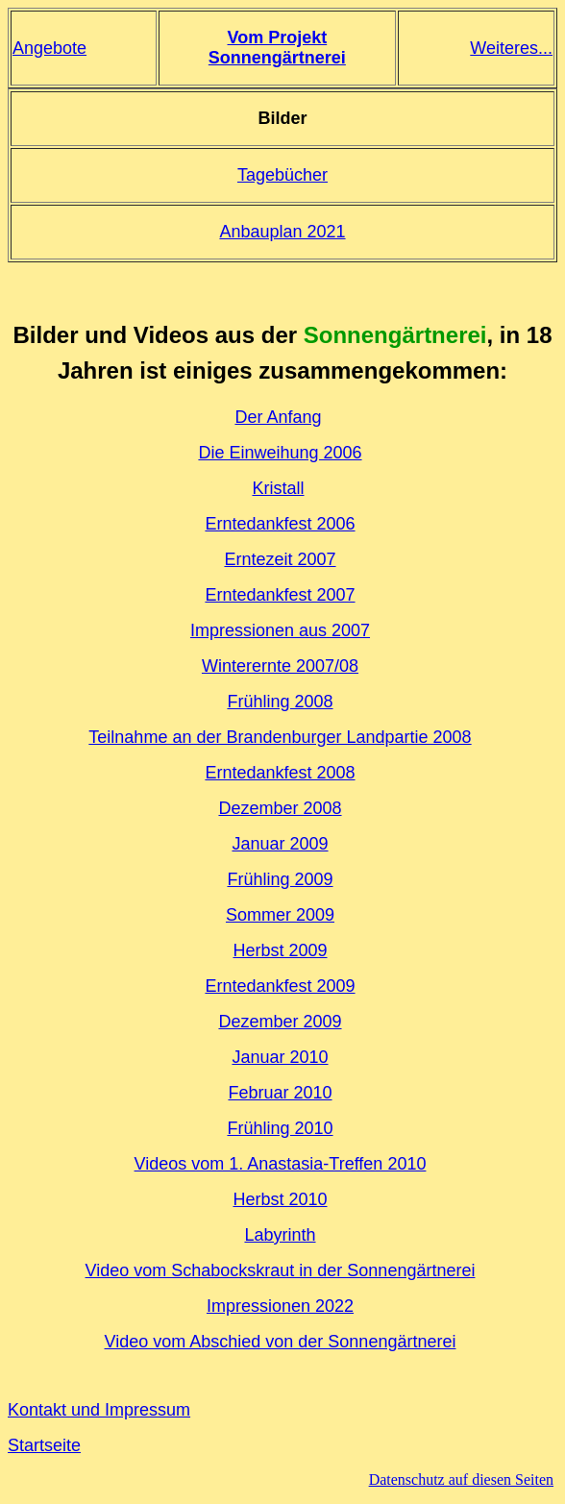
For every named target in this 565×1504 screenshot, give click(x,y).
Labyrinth (279, 1235)
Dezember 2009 (279, 1021)
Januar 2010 (280, 1057)
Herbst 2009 (280, 950)
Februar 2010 (280, 1092)
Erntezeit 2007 (279, 559)
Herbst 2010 (280, 1199)
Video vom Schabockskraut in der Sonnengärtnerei (281, 1270)
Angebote (49, 48)
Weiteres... (511, 48)
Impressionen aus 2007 (280, 630)
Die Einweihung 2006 (279, 452)
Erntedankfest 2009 (280, 986)
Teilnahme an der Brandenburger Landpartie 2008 (279, 737)
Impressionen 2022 (280, 1306)
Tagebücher (282, 175)
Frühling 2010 (279, 1128)
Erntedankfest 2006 (280, 523)
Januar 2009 (280, 843)
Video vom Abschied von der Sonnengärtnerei (280, 1341)
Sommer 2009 (280, 915)
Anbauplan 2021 (282, 231)
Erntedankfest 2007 (280, 594)
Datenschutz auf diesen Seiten (461, 1479)
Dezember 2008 (279, 808)
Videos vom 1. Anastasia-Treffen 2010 (281, 1163)
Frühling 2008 (279, 701)
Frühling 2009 (279, 879)
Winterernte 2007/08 (280, 666)
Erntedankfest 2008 (280, 772)
